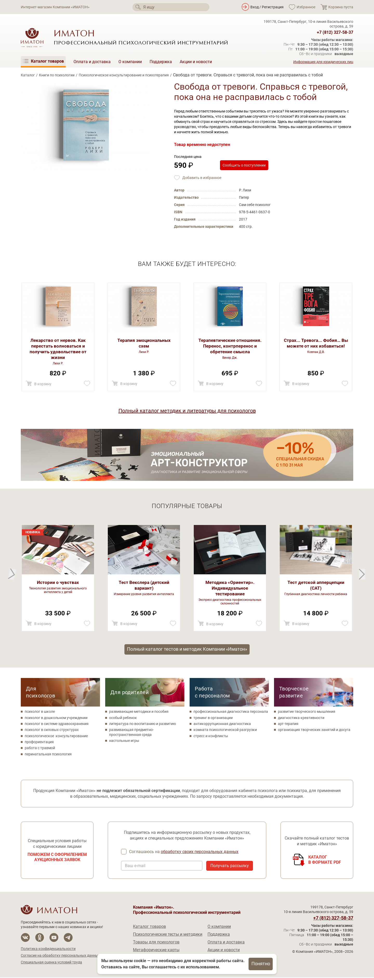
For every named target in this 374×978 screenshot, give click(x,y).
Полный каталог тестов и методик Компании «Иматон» (187, 649)
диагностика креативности (301, 718)
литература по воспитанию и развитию (142, 724)
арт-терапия (288, 724)
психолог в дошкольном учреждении (56, 718)
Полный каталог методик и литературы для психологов (187, 410)
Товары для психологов (156, 942)
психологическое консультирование (56, 736)
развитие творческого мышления (306, 712)
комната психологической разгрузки (225, 730)
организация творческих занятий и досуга (314, 730)
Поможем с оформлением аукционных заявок (57, 858)
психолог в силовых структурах (52, 730)
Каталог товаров (149, 926)
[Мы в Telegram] (68, 938)
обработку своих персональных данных (200, 852)
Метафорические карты (156, 950)
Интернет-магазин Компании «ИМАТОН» (55, 7)
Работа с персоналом (212, 692)
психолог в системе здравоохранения (57, 724)
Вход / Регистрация (267, 7)
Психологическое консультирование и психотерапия (124, 75)
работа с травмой (40, 748)
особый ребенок (123, 718)
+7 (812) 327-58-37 (335, 32)
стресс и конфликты (210, 736)
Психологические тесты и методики (167, 934)
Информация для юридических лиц (323, 62)
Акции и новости (196, 61)
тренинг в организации (213, 718)
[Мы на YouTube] (53, 938)
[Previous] (362, 574)
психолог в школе (40, 712)
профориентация (39, 742)
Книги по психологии (57, 75)
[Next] (12, 574)
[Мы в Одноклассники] (39, 938)
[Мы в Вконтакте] (25, 938)
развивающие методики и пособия (139, 712)
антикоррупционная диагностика (222, 724)
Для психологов (40, 692)
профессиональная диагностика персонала (230, 712)
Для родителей (129, 692)
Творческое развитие (294, 692)
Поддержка (161, 61)
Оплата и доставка (92, 61)
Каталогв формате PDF (324, 860)
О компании (130, 61)
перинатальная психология (48, 755)
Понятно (260, 964)
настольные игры (124, 741)
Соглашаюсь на (184, 852)
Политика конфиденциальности (48, 949)
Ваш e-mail (135, 866)
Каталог (28, 75)
